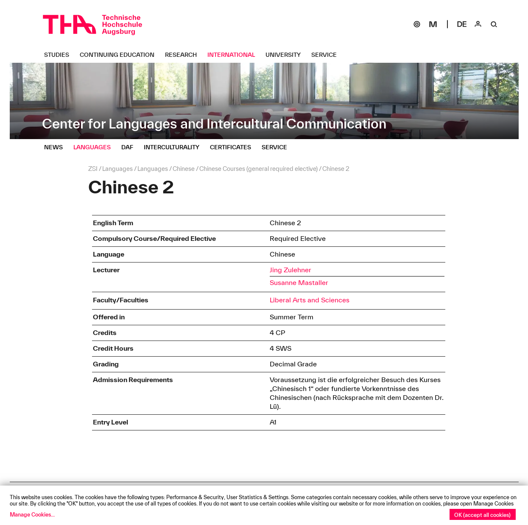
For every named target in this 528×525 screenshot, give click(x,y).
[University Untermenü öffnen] (286, 55)
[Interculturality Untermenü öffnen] (175, 147)
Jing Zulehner (290, 270)
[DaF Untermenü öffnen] (130, 147)
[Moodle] (433, 24)
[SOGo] (417, 24)
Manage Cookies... (32, 514)
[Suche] (494, 24)
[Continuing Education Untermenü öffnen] (120, 55)
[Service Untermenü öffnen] (327, 55)
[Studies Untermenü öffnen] (60, 55)
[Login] (478, 24)
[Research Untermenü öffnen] (184, 55)
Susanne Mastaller (299, 282)
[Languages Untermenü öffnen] (95, 147)
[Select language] (462, 24)
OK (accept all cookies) (482, 515)
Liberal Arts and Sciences (309, 300)
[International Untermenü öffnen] (234, 55)
